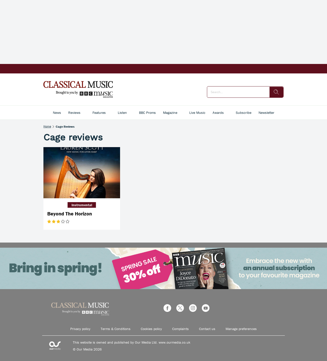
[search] (276, 92)
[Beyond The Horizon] (81, 172)
